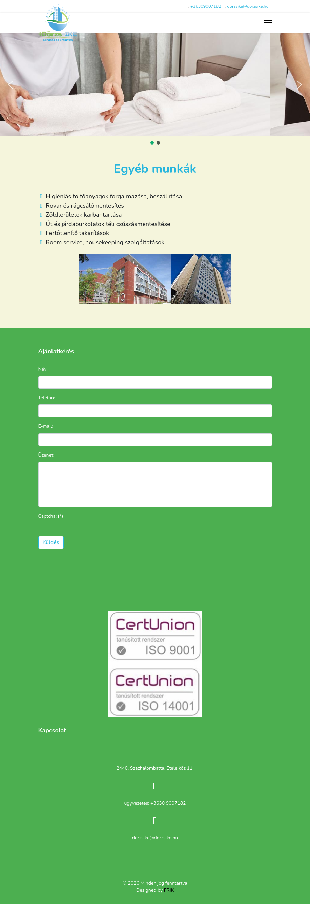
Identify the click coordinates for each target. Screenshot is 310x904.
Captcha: (50, 516)
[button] (10, 84)
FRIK (169, 890)
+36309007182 (205, 6)
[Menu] (268, 23)
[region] (155, 89)
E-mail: (45, 426)
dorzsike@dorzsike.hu (248, 6)
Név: (43, 369)
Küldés (51, 542)
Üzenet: (46, 455)
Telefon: (46, 398)
